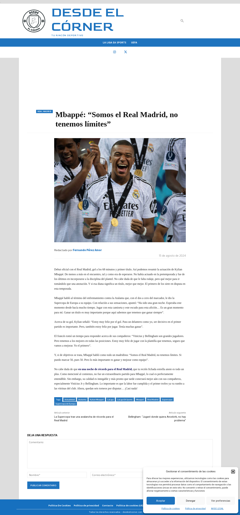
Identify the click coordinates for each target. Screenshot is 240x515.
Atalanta (82, 399)
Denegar (190, 500)
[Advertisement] (120, 84)
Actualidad (70, 399)
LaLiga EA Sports (125, 399)
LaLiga (110, 399)
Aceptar (160, 500)
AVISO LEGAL (217, 508)
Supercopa (167, 399)
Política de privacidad (195, 508)
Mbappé (140, 399)
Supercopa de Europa (66, 403)
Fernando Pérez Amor (87, 250)
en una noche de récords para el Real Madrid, (105, 369)
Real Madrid (44, 111)
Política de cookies (171, 508)
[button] (233, 471)
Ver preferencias (220, 500)
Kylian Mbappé (97, 399)
